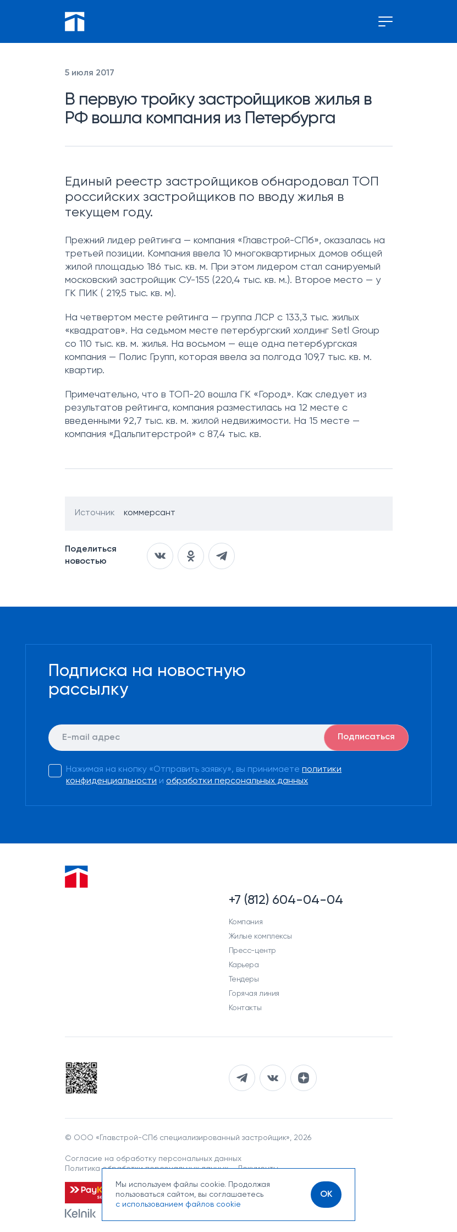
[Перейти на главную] (75, 21)
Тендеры (244, 979)
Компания (246, 922)
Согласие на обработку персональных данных (153, 1159)
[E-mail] (228, 737)
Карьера (244, 965)
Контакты (245, 1008)
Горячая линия (254, 993)
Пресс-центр (252, 951)
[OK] (326, 1194)
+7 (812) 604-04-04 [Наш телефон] (286, 900)
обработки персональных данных (237, 781)
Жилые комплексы (260, 936)
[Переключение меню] (385, 21)
